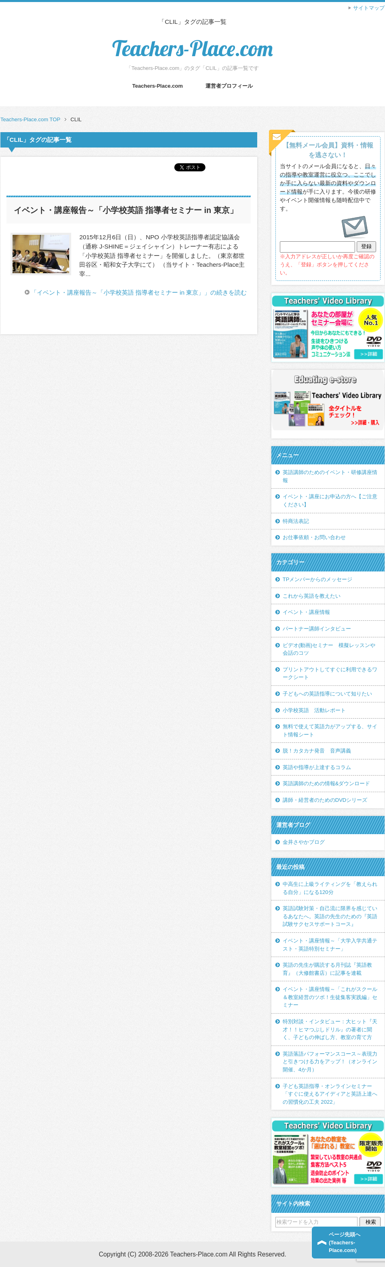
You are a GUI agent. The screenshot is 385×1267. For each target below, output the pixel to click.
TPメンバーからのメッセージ (318, 579)
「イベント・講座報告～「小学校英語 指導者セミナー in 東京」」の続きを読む (139, 292)
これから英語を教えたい (312, 596)
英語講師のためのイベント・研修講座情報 (330, 476)
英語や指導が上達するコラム (317, 767)
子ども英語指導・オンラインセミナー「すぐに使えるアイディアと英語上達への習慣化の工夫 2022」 (330, 1094)
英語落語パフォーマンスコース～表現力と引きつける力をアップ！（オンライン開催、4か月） (330, 1062)
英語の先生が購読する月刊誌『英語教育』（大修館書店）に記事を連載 (327, 969)
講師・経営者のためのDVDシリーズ (325, 800)
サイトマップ (369, 8)
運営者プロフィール (229, 86)
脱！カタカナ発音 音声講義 (317, 751)
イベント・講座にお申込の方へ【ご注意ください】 (330, 500)
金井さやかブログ (304, 842)
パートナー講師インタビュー (317, 629)
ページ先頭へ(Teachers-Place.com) (344, 1242)
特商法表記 (296, 521)
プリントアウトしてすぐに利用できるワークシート (330, 673)
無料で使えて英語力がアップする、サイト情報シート (330, 730)
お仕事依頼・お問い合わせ (314, 537)
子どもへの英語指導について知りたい (327, 694)
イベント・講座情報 (306, 612)
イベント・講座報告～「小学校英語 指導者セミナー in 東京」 (126, 210)
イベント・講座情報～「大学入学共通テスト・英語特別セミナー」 (330, 945)
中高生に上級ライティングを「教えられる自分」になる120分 (330, 888)
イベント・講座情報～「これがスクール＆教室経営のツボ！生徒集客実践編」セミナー (330, 997)
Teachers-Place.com (192, 48)
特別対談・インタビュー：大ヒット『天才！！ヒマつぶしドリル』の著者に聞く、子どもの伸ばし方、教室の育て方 (330, 1029)
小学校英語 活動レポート (314, 710)
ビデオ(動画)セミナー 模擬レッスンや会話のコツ (329, 649)
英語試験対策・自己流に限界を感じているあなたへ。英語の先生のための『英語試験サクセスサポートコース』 (330, 916)
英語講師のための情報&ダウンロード (326, 783)
